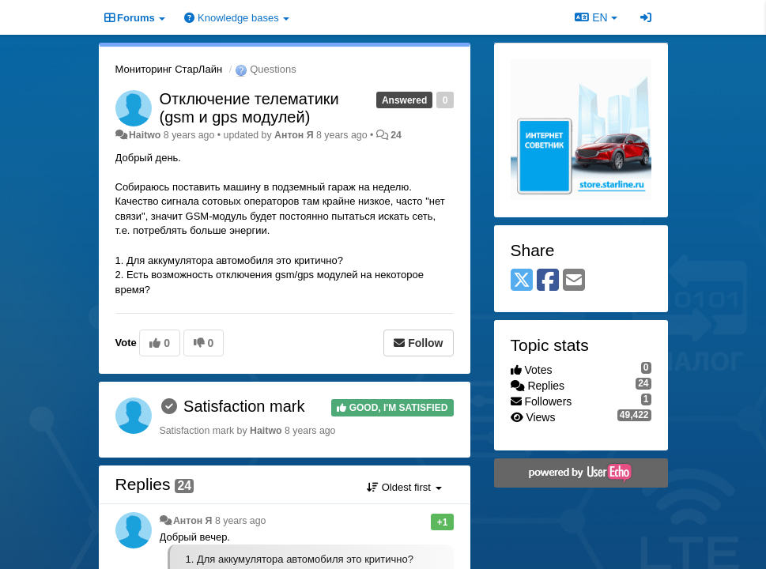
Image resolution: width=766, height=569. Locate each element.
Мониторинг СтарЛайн (169, 69)
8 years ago (240, 520)
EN (596, 17)
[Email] (574, 281)
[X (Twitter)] (522, 281)
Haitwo (144, 135)
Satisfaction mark (243, 406)
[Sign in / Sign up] (646, 17)
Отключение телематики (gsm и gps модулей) (249, 108)
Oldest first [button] (404, 487)
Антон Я (294, 135)
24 (396, 135)
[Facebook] (548, 281)
